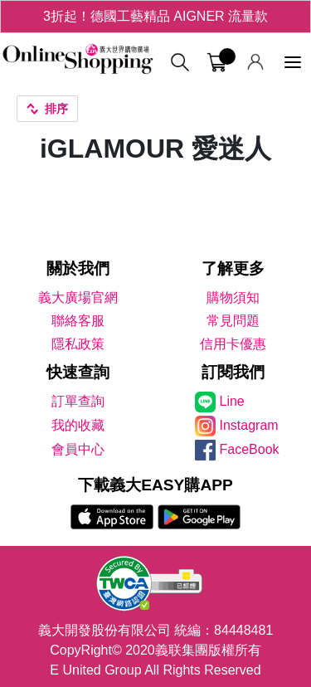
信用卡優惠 (233, 344)
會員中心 (77, 449)
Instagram (249, 425)
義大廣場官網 (78, 297)
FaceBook (249, 449)
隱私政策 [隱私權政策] (77, 344)
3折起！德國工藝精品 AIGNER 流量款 (155, 16)
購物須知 (233, 297)
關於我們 (77, 268)
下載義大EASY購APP (155, 485)
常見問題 (233, 321)
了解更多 (233, 268)
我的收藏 (77, 425)
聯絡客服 (77, 321)
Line (232, 401)
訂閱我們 (233, 372)
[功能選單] (293, 62)
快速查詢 (77, 372)
